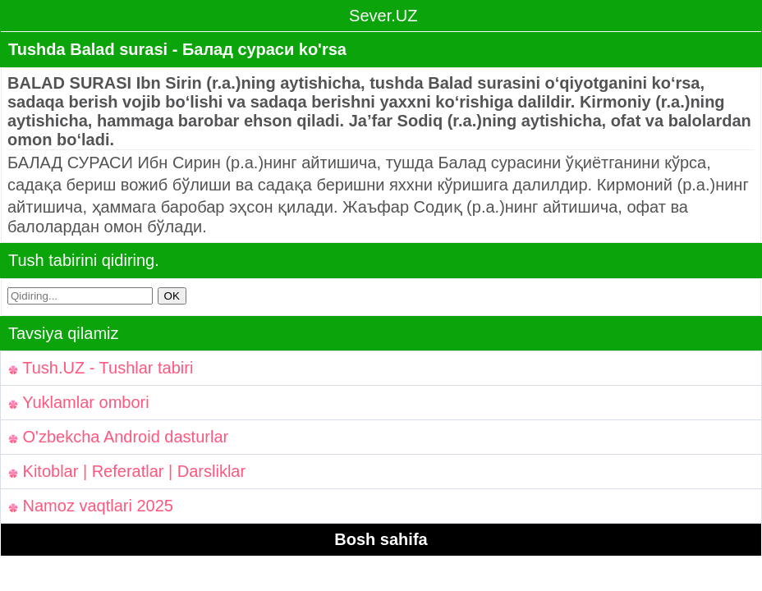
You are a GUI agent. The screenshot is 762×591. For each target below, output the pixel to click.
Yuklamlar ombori (78, 402)
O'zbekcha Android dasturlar (118, 437)
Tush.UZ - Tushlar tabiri (100, 368)
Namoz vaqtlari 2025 (90, 506)
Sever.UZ (381, 16)
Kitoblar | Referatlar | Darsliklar (127, 471)
